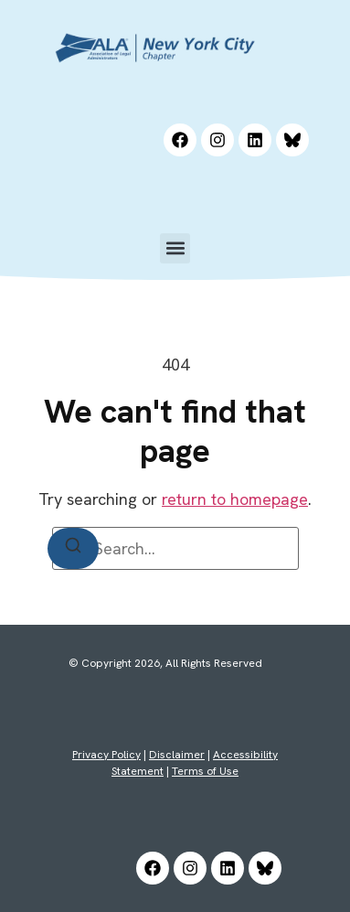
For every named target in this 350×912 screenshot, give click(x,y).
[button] (175, 248)
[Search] (73, 548)
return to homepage (235, 499)
